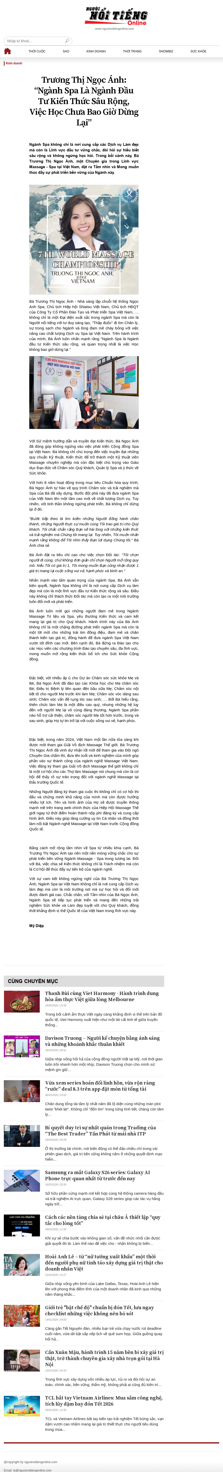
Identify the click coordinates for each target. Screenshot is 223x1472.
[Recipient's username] (185, 18)
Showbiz (166, 42)
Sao (66, 42)
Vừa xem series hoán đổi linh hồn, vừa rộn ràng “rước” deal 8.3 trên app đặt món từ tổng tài (100, 1077)
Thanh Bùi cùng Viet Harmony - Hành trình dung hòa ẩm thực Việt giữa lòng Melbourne (102, 988)
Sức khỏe (198, 42)
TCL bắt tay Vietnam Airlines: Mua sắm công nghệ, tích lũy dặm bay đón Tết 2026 (104, 1392)
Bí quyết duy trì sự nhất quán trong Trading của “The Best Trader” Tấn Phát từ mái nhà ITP (100, 1122)
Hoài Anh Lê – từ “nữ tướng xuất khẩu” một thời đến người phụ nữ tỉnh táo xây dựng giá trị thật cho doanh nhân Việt (104, 1254)
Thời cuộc (37, 42)
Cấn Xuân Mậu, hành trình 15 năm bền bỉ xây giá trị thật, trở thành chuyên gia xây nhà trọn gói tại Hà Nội (104, 1349)
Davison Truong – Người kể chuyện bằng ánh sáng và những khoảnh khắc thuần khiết (102, 1032)
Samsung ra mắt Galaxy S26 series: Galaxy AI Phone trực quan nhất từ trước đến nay (97, 1167)
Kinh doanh (96, 42)
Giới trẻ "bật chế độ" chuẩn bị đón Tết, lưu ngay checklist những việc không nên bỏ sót (99, 1302)
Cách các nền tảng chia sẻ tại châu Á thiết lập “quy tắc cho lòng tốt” (102, 1211)
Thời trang (132, 42)
